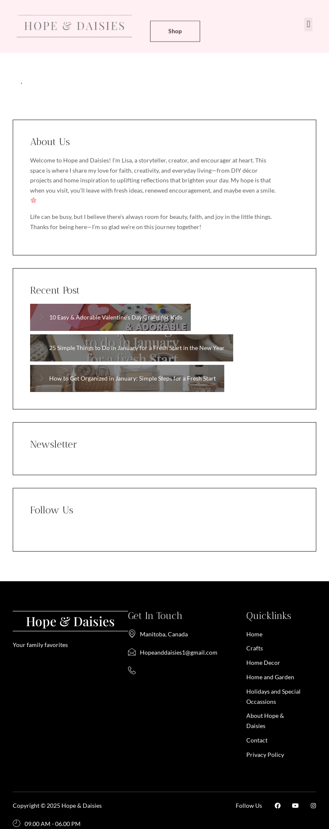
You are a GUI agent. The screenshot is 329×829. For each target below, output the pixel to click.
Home (254, 634)
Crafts (254, 648)
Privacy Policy (265, 754)
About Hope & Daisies (265, 720)
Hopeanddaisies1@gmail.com (172, 652)
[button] (308, 24)
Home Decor (263, 662)
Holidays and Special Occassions (273, 696)
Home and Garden (270, 677)
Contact (257, 740)
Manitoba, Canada (158, 634)
